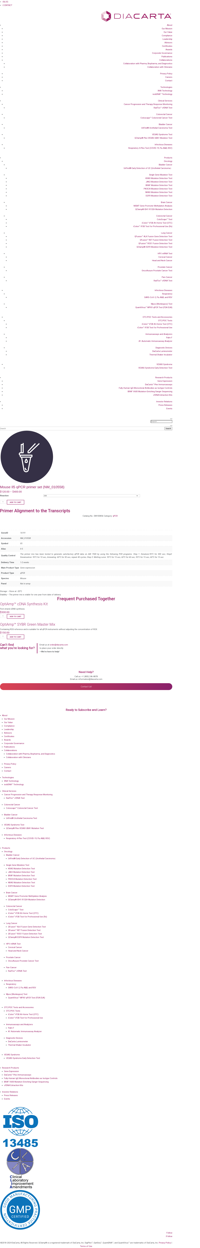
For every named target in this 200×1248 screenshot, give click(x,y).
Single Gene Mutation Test (160, 175)
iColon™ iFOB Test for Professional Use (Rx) (152, 226)
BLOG (5, 2)
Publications (167, 56)
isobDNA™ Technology (162, 94)
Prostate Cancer (165, 267)
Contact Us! (86, 686)
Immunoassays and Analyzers (158, 334)
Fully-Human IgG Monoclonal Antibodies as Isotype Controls (145, 388)
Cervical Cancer (165, 257)
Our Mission (167, 28)
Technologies (166, 87)
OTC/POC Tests (165, 320)
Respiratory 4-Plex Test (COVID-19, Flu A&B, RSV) (150, 148)
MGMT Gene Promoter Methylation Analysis (153, 206)
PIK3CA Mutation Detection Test (158, 189)
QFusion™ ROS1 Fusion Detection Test (155, 243)
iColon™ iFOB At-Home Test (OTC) (157, 223)
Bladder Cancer (165, 124)
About (169, 25)
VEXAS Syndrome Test (162, 134)
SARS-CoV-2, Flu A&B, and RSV (158, 297)
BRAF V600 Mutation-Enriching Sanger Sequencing (150, 391)
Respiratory (167, 294)
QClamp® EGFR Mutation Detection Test (154, 247)
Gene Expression (164, 381)
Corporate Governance (162, 53)
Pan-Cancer (167, 277)
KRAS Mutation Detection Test (158, 178)
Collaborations (165, 60)
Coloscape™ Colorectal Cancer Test (156, 118)
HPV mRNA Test (165, 253)
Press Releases (165, 405)
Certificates (167, 46)
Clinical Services (165, 101)
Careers (168, 77)
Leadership (167, 39)
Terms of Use (86, 1246)
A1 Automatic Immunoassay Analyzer (155, 341)
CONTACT (7, 5)
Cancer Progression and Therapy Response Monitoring (148, 104)
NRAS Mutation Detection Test (158, 192)
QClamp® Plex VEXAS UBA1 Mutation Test (153, 138)
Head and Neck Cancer (162, 260)
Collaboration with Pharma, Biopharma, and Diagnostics (147, 63)
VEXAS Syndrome (164, 364)
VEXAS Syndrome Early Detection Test (155, 368)
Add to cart (15, 502)
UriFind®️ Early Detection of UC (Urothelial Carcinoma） (148, 168)
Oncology (168, 161)
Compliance (167, 35)
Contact (168, 80)
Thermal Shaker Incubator (160, 354)
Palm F (169, 337)
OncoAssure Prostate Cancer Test (157, 270)
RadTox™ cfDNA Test (163, 108)
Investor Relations (164, 401)
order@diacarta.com (59, 645)
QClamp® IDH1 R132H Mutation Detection (153, 209)
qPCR (115, 516)
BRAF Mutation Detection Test (159, 185)
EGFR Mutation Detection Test (159, 196)
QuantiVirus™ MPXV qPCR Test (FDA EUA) (153, 307)
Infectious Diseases (163, 144)
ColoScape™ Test (164, 219)
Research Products (163, 377)
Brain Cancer (166, 202)
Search (168, 429)
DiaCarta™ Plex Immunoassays (158, 384)
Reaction (4, 495)
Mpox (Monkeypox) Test (161, 304)
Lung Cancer (166, 233)
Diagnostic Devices (164, 347)
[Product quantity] (3, 502)
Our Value (168, 32)
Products (168, 158)
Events (169, 408)
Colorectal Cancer (164, 114)
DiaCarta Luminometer (162, 351)
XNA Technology (165, 90)
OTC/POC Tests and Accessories (157, 317)
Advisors (168, 42)
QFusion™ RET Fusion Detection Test (156, 240)
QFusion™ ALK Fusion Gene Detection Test (153, 236)
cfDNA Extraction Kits (162, 395)
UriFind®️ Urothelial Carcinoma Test (156, 128)
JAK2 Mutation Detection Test (159, 182)
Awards (169, 49)
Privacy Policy (166, 73)
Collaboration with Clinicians (159, 67)
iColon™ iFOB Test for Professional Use (154, 327)
